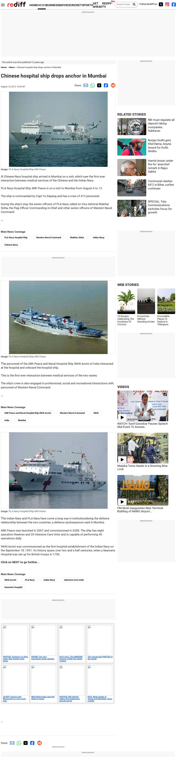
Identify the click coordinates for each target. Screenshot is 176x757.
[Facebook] (174, 4)
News (12, 67)
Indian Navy (98, 237)
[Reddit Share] (112, 85)
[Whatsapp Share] (91, 85)
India (6, 420)
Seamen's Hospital (13, 587)
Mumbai (22, 420)
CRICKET (76, 5)
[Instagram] (167, 4)
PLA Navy (30, 580)
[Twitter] (161, 4)
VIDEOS (123, 387)
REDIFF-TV (107, 5)
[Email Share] (85, 85)
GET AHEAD (97, 5)
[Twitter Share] (98, 85)
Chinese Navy (11, 245)
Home (4, 67)
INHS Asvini (10, 580)
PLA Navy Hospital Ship (15, 237)
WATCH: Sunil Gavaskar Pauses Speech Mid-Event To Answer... (142, 425)
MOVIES (64, 5)
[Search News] (133, 5)
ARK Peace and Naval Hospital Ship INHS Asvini (27, 413)
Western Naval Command (48, 237)
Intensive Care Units (74, 580)
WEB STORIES (128, 285)
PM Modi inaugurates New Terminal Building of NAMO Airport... (140, 509)
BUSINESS (52, 5)
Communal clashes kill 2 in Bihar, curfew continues (161, 185)
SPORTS (87, 5)
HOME (33, 5)
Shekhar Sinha (77, 237)
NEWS (42, 5)
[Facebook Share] (105, 85)
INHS (96, 413)
